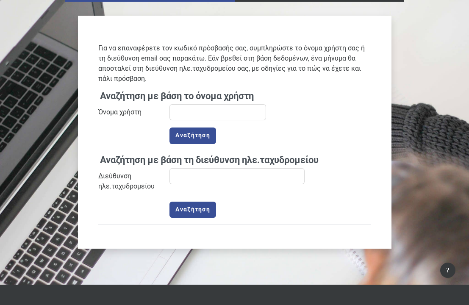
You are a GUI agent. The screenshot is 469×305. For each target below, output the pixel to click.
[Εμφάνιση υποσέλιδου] (447, 270)
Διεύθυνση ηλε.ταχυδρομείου (126, 181)
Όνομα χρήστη (120, 112)
